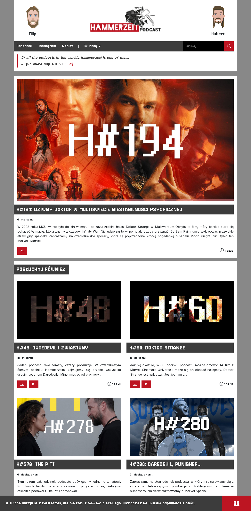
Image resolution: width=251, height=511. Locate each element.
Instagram (47, 46)
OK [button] (236, 503)
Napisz (68, 46)
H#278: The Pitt (36, 464)
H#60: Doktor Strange (158, 347)
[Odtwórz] (70, 64)
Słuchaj (90, 46)
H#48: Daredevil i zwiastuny (53, 347)
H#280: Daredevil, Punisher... (166, 464)
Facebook (25, 46)
